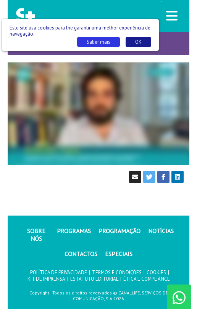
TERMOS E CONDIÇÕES (117, 272)
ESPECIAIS (118, 254)
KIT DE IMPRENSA (46, 279)
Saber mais (98, 42)
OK (138, 42)
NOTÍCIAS (161, 231)
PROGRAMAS (74, 231)
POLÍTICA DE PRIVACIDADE (58, 272)
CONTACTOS (81, 254)
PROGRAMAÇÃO (119, 231)
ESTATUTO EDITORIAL (94, 279)
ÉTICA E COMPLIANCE (146, 279)
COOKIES (156, 272)
